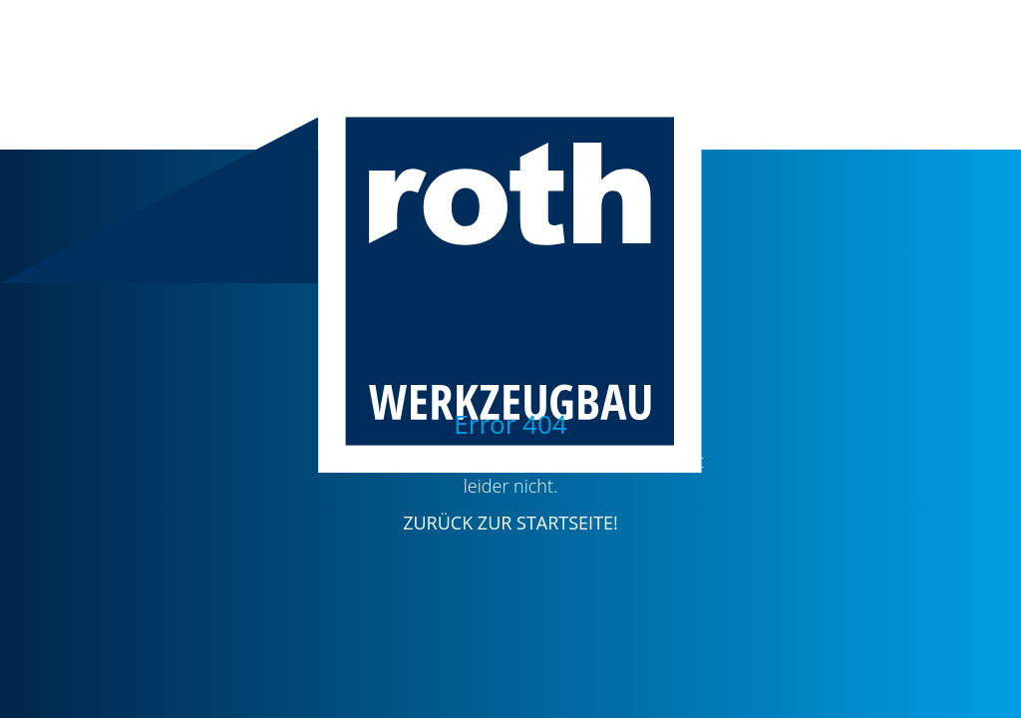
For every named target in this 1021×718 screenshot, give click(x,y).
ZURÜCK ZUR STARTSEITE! (510, 523)
